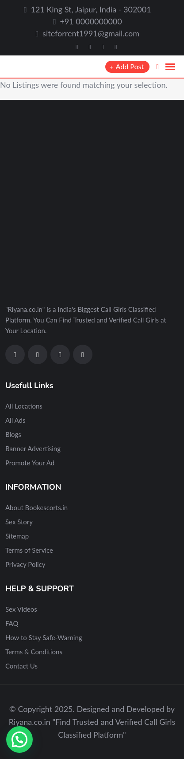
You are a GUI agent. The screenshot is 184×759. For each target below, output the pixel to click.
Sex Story (19, 522)
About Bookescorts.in (36, 507)
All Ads (15, 420)
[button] (19, 739)
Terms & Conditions (33, 652)
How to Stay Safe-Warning (43, 637)
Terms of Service (29, 550)
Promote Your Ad (29, 463)
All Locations (23, 406)
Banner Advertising (33, 448)
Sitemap (17, 536)
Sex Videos (21, 609)
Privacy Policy (25, 564)
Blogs (13, 434)
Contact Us (21, 666)
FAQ (12, 623)
